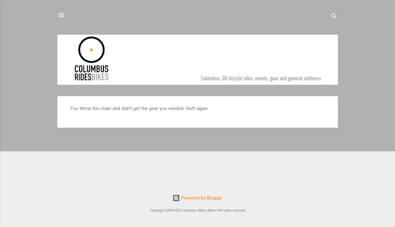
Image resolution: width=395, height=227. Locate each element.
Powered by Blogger (197, 198)
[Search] (334, 17)
